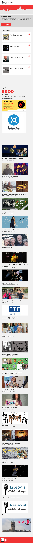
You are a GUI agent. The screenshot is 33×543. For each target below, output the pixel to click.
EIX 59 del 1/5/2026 (14, 46)
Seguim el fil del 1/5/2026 (16, 35)
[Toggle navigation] (30, 2)
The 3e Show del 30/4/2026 (16, 57)
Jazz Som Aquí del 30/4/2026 (17, 68)
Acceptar (6, 25)
